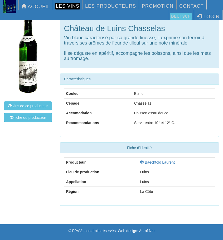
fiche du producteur (28, 117)
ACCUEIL (35, 6)
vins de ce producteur (28, 106)
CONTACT (191, 6)
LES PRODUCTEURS (110, 6)
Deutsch (181, 16)
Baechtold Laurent (157, 162)
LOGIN (208, 16)
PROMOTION (157, 6)
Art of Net (146, 231)
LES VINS (67, 6)
